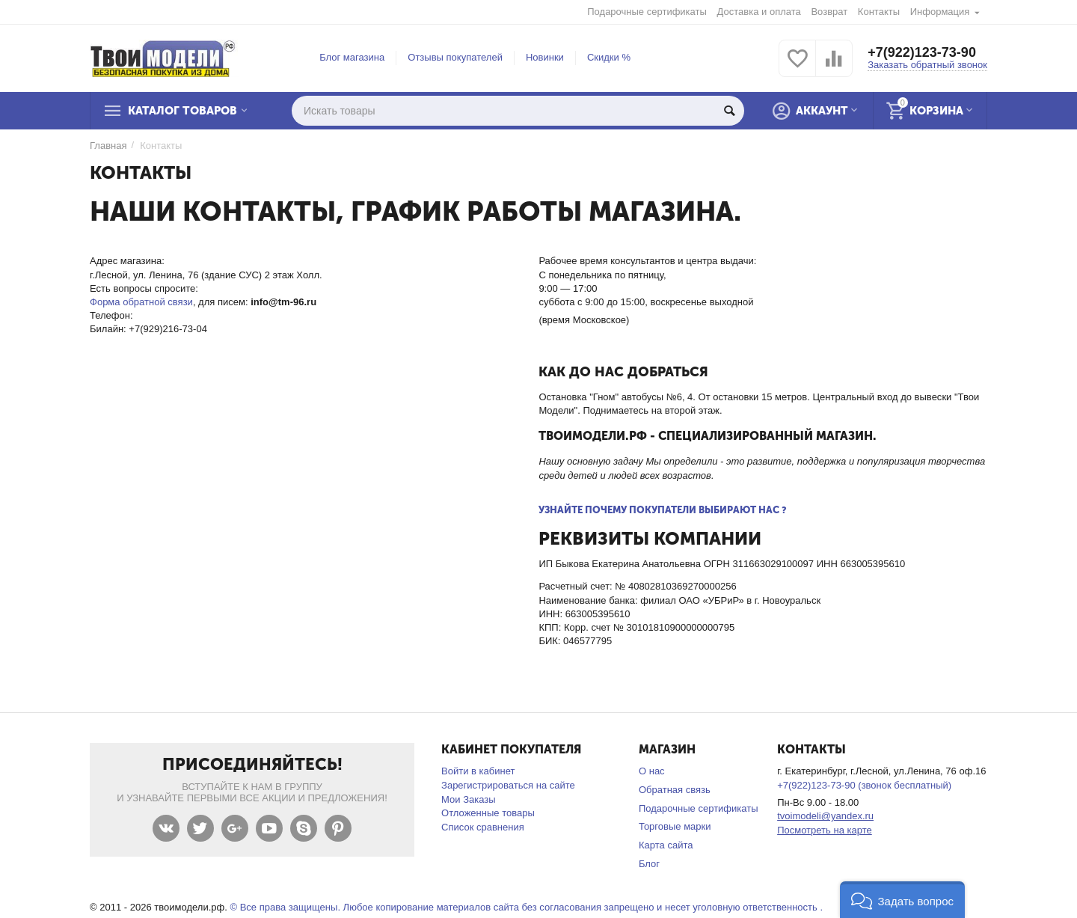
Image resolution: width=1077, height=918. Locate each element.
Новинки (545, 57)
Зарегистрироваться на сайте (508, 785)
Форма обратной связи (141, 301)
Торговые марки (675, 826)
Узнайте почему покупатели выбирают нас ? (662, 509)
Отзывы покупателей (455, 57)
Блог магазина (351, 57)
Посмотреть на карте (824, 830)
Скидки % (608, 57)
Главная (108, 145)
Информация (940, 11)
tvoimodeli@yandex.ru (825, 815)
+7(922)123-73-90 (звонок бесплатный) (864, 785)
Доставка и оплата (759, 11)
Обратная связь (675, 789)
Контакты (879, 11)
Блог (649, 863)
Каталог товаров (182, 111)
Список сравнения (482, 827)
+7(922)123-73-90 (922, 52)
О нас (652, 771)
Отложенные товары (488, 812)
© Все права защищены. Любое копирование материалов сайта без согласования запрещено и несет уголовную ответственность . (526, 907)
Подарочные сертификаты (647, 11)
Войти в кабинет (478, 771)
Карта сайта (666, 845)
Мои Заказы (468, 799)
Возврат (829, 11)
